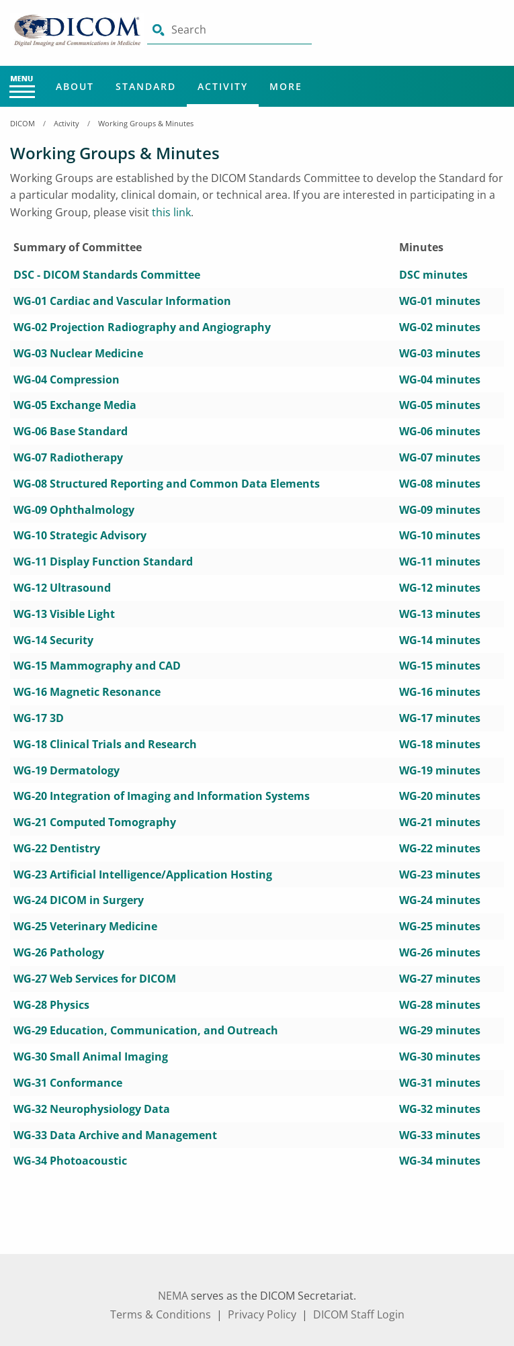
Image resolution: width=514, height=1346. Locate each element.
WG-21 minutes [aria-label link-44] (439, 822)
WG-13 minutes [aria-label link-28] (439, 614)
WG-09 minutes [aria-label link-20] (439, 509)
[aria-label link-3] (122, 301)
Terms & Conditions (160, 1314)
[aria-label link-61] (90, 1056)
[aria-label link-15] (68, 457)
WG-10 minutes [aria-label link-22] (439, 535)
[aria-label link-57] (51, 1004)
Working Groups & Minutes (146, 123)
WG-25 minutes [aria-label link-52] (439, 926)
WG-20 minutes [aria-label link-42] (439, 796)
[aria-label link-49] (78, 900)
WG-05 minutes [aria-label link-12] (439, 405)
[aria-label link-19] (73, 509)
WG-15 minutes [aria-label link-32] (439, 665)
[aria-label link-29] (53, 640)
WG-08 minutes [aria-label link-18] (439, 483)
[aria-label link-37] (105, 744)
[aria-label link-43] (94, 822)
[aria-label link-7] (78, 353)
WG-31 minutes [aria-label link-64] (439, 1082)
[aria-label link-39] (66, 770)
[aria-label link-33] (87, 691)
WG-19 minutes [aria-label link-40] (439, 770)
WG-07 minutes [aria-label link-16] (439, 457)
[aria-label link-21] (79, 535)
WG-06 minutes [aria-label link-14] (439, 431)
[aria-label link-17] (166, 483)
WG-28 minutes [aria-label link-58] (439, 1004)
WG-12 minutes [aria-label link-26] (439, 587)
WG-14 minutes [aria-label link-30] (439, 640)
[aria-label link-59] (145, 1030)
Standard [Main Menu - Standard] (146, 86)
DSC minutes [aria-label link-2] (433, 274)
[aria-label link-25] (62, 587)
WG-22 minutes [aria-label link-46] (439, 848)
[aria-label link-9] (66, 379)
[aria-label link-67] (115, 1135)
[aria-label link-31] (97, 665)
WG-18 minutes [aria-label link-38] (439, 744)
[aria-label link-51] (85, 926)
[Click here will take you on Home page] (78, 29)
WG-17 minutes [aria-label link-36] (439, 718)
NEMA (173, 1295)
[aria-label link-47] (142, 874)
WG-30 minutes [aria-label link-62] (439, 1056)
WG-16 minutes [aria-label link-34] (439, 691)
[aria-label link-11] (74, 405)
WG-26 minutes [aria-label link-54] (439, 952)
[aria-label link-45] (56, 848)
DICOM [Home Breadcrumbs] (22, 123)
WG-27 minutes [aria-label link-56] (439, 978)
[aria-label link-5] (142, 327)
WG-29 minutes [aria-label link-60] (439, 1030)
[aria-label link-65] (91, 1109)
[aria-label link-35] (38, 718)
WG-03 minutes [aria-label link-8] (439, 353)
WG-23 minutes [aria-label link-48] (439, 874)
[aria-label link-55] (94, 978)
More (285, 86)
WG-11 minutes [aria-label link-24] (439, 561)
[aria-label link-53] (58, 952)
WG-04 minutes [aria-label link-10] (439, 379)
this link (171, 212)
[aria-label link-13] (70, 431)
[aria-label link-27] (64, 614)
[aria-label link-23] (103, 561)
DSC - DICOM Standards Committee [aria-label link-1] (106, 274)
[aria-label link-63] (67, 1082)
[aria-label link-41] (161, 796)
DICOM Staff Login (358, 1314)
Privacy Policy (262, 1314)
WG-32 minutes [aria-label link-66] (439, 1109)
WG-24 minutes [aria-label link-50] (439, 900)
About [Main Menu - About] (75, 86)
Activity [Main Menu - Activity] (223, 86)
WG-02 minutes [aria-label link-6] (439, 327)
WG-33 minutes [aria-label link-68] (439, 1135)
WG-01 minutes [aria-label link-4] (439, 301)
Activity (66, 123)
